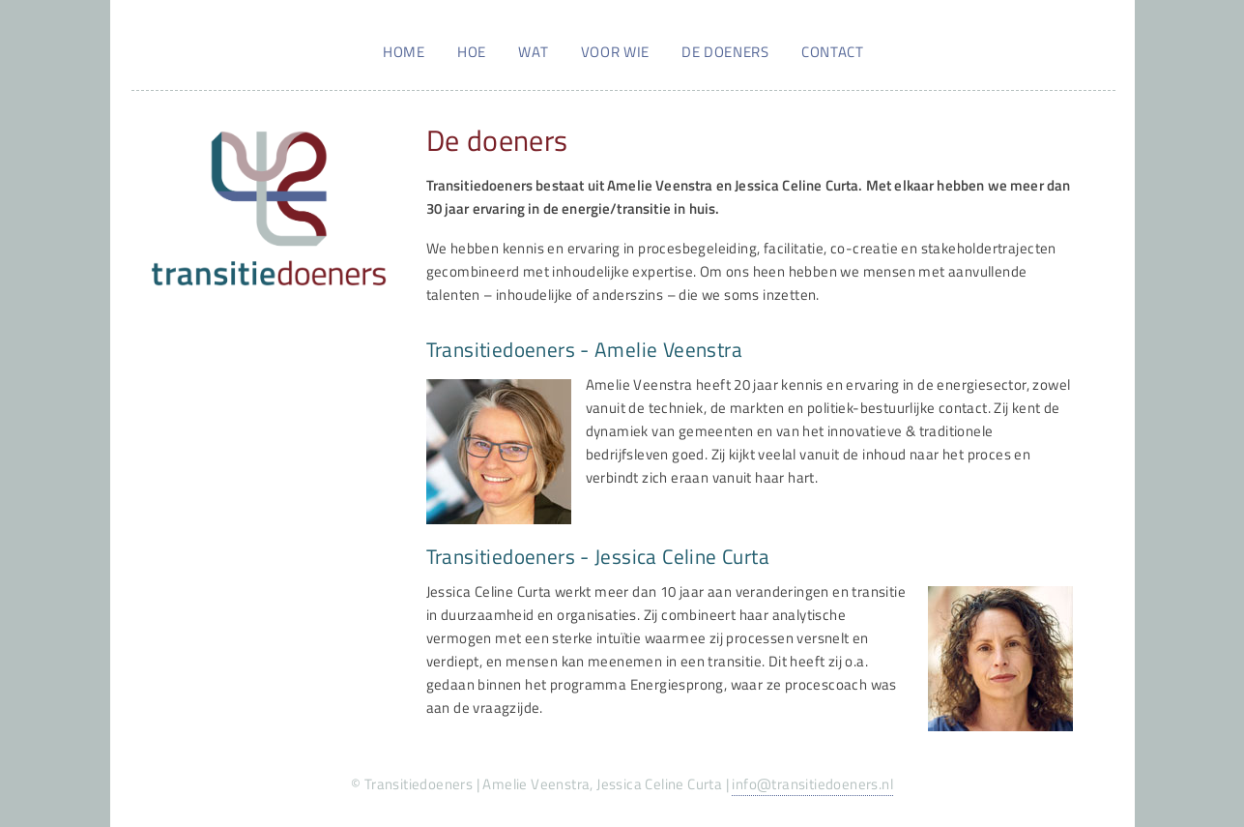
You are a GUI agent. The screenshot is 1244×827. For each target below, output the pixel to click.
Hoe (471, 52)
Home (404, 52)
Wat (533, 52)
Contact (832, 52)
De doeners (724, 52)
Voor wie (615, 52)
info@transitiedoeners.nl (812, 784)
